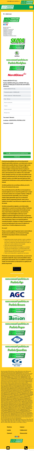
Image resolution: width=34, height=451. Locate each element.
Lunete (9, 430)
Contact (22, 427)
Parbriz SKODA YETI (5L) (10, 80)
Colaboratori (23, 430)
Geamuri (9, 433)
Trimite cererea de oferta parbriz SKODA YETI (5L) (17, 153)
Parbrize (9, 427)
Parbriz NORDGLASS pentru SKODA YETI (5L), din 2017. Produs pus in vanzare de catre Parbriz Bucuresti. (16, 84)
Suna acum (17, 156)
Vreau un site (23, 433)
